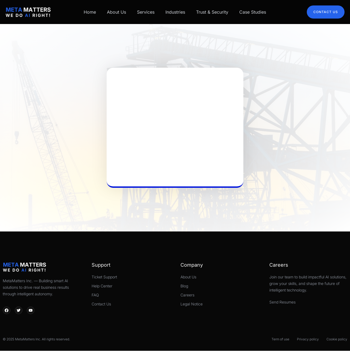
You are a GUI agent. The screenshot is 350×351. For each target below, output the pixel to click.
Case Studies (252, 12)
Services (145, 12)
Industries (175, 12)
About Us (116, 12)
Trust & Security (212, 12)
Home (90, 12)
